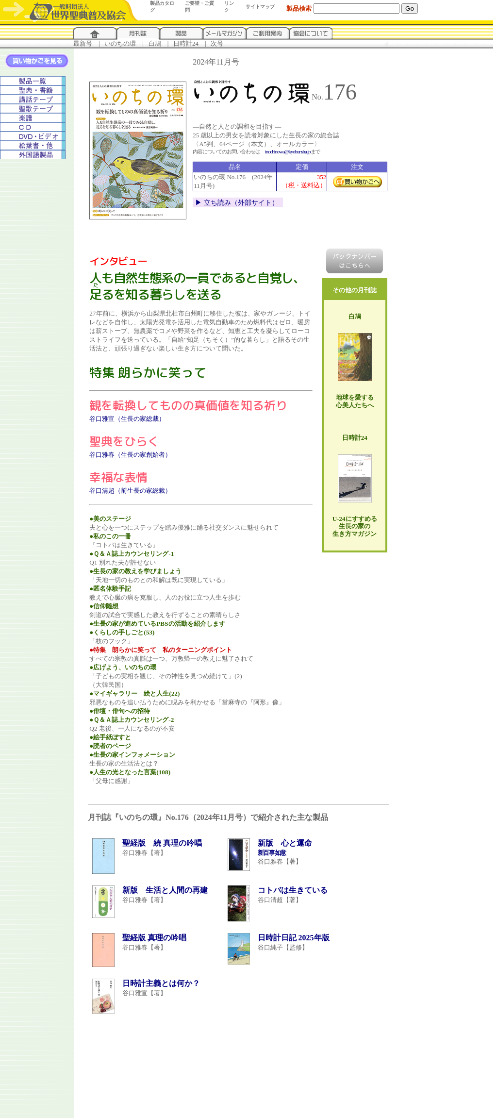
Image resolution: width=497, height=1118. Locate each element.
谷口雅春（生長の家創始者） (130, 454)
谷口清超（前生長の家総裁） (130, 490)
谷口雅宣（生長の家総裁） (127, 418)
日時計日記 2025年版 (294, 938)
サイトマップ (260, 6)
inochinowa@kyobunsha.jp (288, 151)
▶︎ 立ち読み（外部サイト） (237, 202)
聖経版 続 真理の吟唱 (162, 843)
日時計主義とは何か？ (161, 983)
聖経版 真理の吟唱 (154, 938)
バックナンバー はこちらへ (354, 261)
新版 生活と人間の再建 (165, 890)
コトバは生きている (293, 890)
